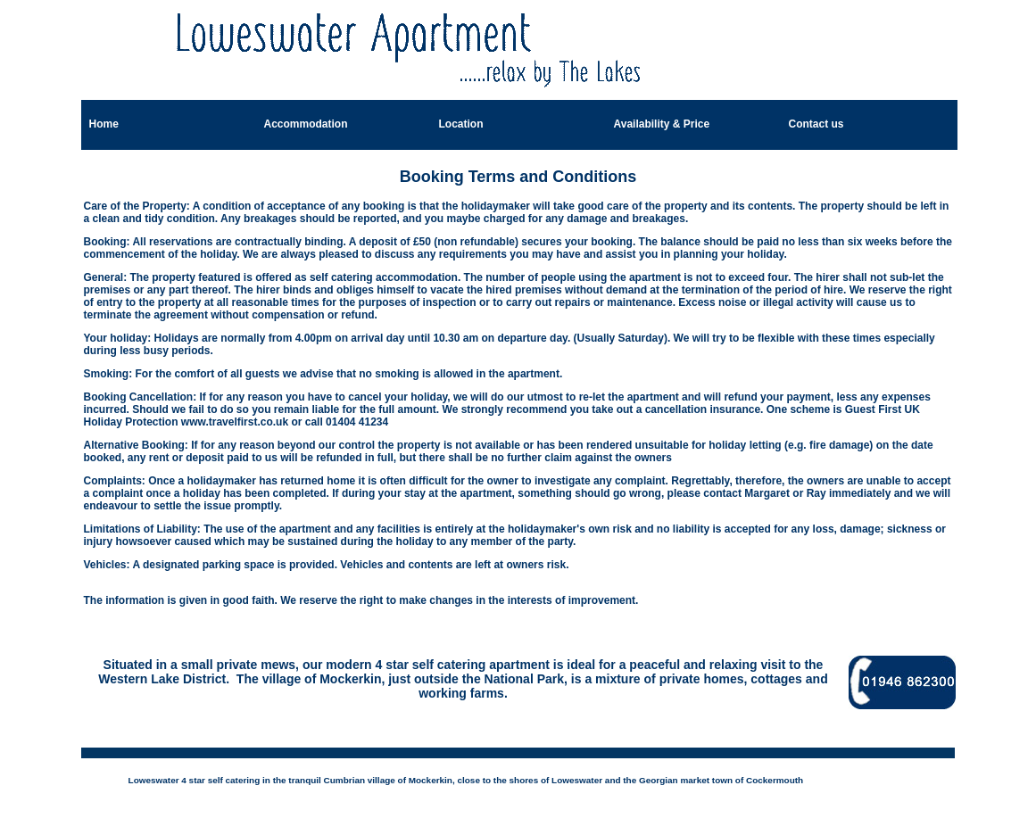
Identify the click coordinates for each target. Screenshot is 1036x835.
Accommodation (306, 124)
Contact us (816, 124)
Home (104, 124)
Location (461, 124)
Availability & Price (662, 124)
